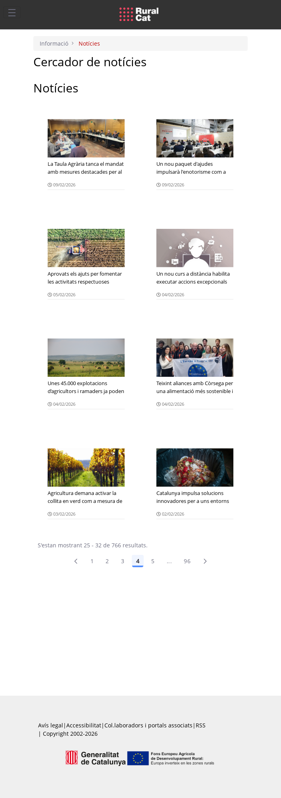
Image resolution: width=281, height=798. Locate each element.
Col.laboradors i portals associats (148, 725)
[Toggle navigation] (12, 12)
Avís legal (50, 725)
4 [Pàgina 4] (137, 561)
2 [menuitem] (107, 561)
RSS (201, 725)
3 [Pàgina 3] (122, 561)
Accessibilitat (83, 725)
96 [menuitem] (187, 561)
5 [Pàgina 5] (152, 561)
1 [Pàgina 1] (92, 561)
